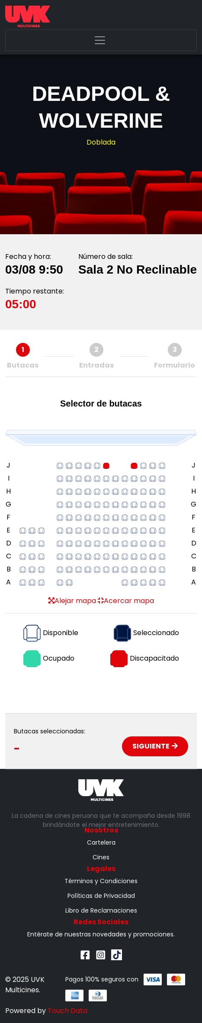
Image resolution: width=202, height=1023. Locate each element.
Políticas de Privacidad (101, 895)
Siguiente (155, 746)
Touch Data (67, 1011)
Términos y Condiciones (101, 881)
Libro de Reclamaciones (101, 910)
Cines (101, 857)
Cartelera (101, 842)
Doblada (101, 142)
